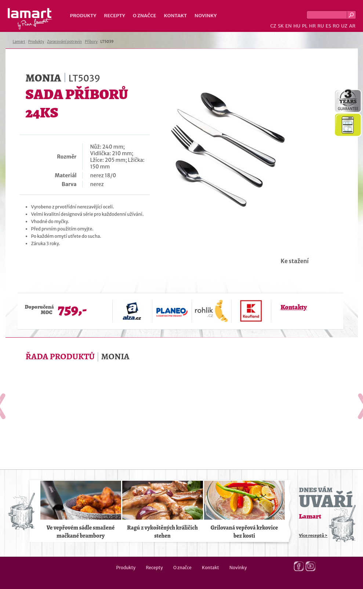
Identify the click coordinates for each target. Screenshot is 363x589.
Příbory (91, 41)
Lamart (29, 18)
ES (328, 26)
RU (320, 26)
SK (281, 26)
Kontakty (294, 307)
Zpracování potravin (64, 41)
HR (312, 26)
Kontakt (175, 15)
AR (352, 26)
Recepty (114, 15)
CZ (273, 26)
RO (336, 26)
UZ (344, 26)
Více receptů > (313, 535)
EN (288, 26)
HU (296, 26)
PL (305, 26)
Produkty (83, 15)
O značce (144, 15)
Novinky (206, 15)
